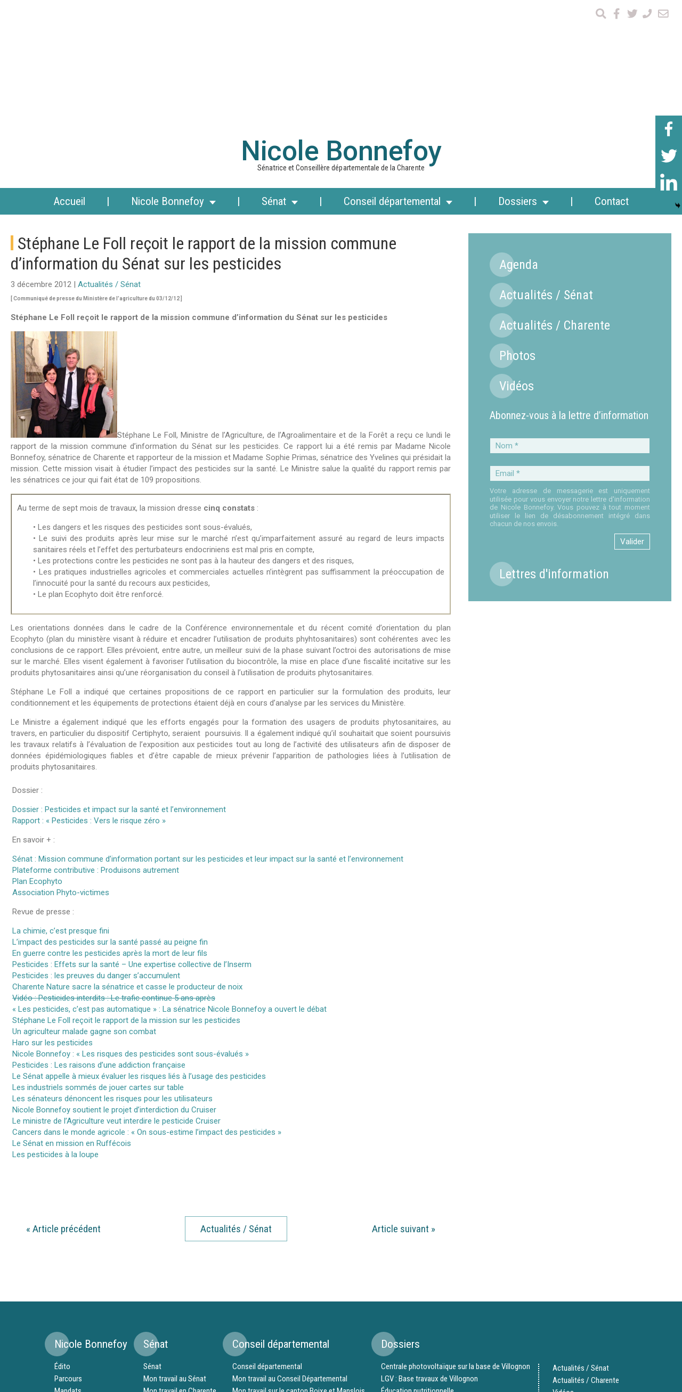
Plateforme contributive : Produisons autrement (95, 741)
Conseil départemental (267, 1237)
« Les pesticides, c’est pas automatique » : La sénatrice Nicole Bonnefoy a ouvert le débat (169, 880)
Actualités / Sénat (109, 155)
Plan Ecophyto (37, 752)
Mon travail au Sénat (174, 1249)
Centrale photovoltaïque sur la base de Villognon (455, 1237)
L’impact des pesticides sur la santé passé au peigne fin (110, 812)
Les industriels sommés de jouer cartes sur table (98, 958)
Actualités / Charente (554, 196)
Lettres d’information (585, 1287)
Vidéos (516, 256)
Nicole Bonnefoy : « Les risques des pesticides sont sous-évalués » (130, 924)
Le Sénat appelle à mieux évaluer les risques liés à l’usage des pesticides (139, 947)
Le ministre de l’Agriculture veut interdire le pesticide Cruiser (116, 991)
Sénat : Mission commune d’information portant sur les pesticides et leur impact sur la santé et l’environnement (207, 729)
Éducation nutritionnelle (417, 1261)
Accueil (69, 71)
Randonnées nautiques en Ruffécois (436, 1298)
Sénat (152, 1237)
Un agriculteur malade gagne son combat (84, 902)
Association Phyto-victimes (60, 763)
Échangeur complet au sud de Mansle (438, 1310)
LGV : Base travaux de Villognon (429, 1249)
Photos (517, 226)
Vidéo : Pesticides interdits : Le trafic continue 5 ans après (113, 868)
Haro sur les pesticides (52, 913)
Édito (62, 1237)
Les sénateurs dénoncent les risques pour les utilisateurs (112, 969)
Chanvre (393, 1274)
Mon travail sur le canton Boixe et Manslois (298, 1261)
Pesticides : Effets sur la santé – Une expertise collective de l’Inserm (131, 835)
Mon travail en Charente (179, 1261)
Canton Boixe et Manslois (272, 1274)
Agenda (518, 135)
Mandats (68, 1261)
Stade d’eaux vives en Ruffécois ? (432, 1323)
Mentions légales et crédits (594, 1312)
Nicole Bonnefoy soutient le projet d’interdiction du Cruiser (114, 980)
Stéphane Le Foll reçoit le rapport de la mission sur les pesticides (126, 891)
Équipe (64, 1274)
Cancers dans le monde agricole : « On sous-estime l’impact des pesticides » (146, 1003)
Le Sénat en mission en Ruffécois (71, 1014)
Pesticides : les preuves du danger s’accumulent (96, 846)
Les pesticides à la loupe (55, 1025)
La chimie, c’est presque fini (60, 801)
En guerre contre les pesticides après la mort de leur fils (109, 824)
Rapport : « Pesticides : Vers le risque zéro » (89, 691)
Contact (612, 71)
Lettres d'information (554, 444)
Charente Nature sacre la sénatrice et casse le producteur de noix (127, 857)
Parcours (68, 1249)
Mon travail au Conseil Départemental (289, 1249)
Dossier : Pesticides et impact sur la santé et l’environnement (119, 680)
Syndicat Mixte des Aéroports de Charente (446, 1286)
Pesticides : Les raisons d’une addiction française (98, 935)
